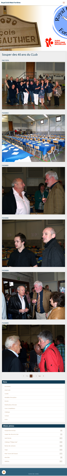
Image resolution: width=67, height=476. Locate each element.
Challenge (7, 412)
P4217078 (5, 60)
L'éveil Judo (7, 390)
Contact (7, 415)
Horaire (7, 401)
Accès (6, 419)
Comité (6, 393)
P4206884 (5, 270)
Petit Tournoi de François (33, 454)
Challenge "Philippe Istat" (33, 442)
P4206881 (5, 165)
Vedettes (33, 461)
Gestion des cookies (33, 473)
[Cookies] (4, 472)
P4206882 (5, 218)
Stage (33, 450)
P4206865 (5, 113)
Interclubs (33, 457)
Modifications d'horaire (11, 404)
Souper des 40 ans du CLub (33, 434)
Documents (8, 386)
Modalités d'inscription (10, 397)
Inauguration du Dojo (33, 430)
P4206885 (5, 323)
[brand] (11, 2)
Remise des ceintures (33, 446)
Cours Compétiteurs (10, 408)
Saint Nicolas (33, 438)
